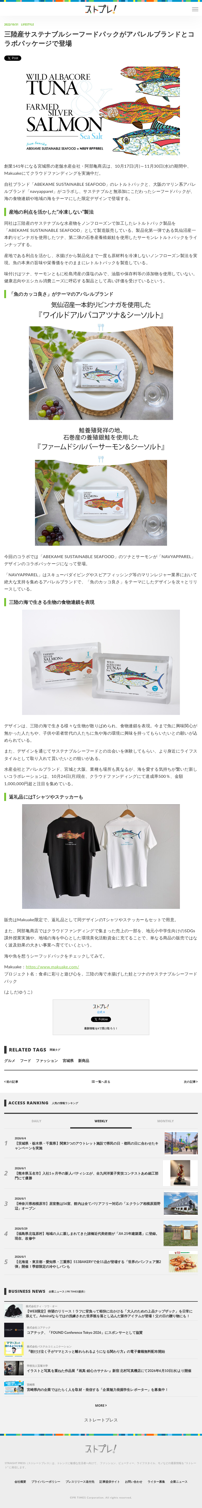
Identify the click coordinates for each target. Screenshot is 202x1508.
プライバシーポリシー (45, 1481)
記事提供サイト (109, 1481)
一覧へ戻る (101, 1081)
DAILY (36, 1121)
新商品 (83, 1060)
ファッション (47, 1060)
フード (25, 1060)
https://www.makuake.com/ (52, 966)
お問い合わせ (133, 1481)
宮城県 (68, 1060)
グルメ (9, 1060)
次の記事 (191, 1081)
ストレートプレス (101, 1419)
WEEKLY (100, 1121)
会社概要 (20, 1481)
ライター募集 (156, 1481)
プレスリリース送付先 (80, 1481)
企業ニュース (179, 1481)
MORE (101, 1405)
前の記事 (11, 1081)
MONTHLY (165, 1121)
